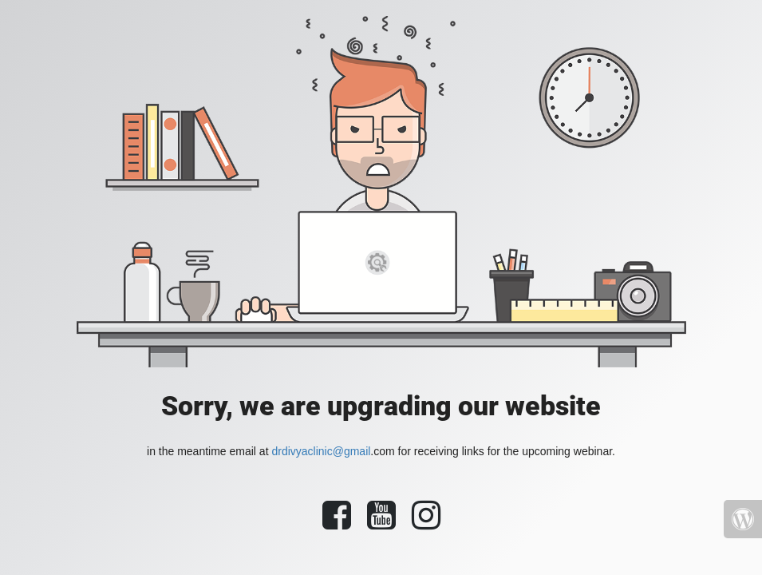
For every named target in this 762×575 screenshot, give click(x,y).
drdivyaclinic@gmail (320, 451)
